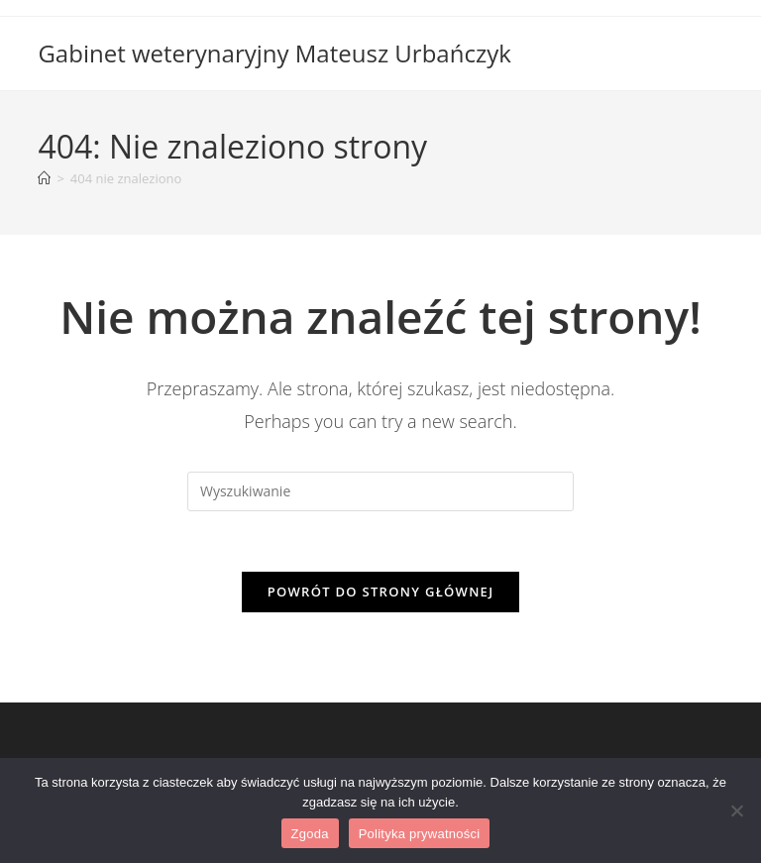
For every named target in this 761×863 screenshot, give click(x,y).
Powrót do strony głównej (381, 591)
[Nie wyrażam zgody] (736, 810)
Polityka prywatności (420, 833)
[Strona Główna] (44, 178)
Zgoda (310, 833)
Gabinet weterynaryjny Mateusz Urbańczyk (274, 53)
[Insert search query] (380, 491)
